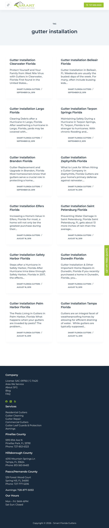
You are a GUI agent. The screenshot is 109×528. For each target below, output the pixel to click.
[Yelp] (15, 401)
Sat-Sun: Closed (14, 504)
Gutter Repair (13, 418)
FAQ (7, 393)
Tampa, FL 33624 (14, 462)
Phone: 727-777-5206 (17, 484)
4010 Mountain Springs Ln (20, 458)
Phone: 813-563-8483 (17, 465)
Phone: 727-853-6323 (17, 446)
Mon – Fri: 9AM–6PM (16, 501)
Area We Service (14, 384)
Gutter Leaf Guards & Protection (23, 425)
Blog (8, 390)
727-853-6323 (93, 5)
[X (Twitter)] (11, 401)
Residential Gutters (16, 412)
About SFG (11, 387)
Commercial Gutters (16, 422)
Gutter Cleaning (14, 415)
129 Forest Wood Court (18, 477)
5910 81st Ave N (13, 440)
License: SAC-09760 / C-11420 (21, 380)
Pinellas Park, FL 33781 (18, 443)
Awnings (10, 428)
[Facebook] (6, 401)
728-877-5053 (25, 490)
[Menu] (8, 5)
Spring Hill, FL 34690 (17, 480)
